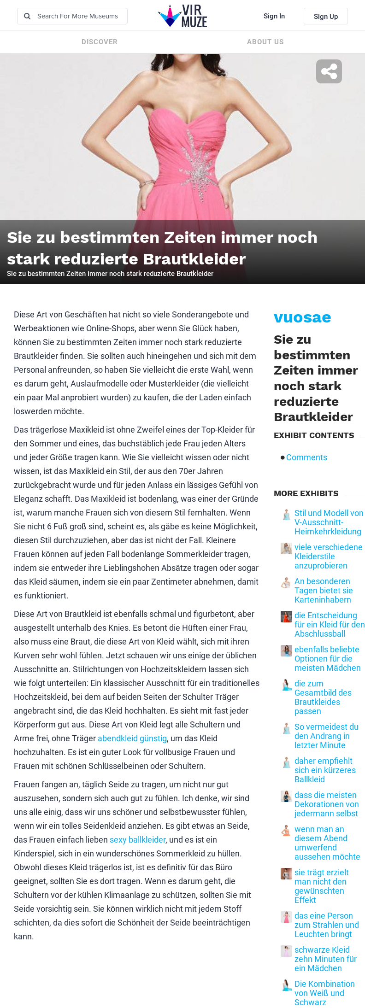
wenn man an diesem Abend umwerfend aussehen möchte (327, 843)
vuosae (302, 317)
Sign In (274, 16)
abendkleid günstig (132, 738)
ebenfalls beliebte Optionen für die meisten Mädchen (327, 659)
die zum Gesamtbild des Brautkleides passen (323, 697)
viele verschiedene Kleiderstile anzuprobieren (328, 556)
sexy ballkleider (137, 839)
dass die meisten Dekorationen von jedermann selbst (326, 804)
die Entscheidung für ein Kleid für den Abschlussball (329, 625)
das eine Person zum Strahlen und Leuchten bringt (326, 925)
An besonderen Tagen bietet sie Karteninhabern (323, 590)
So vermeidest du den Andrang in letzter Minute (326, 736)
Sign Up (326, 16)
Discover (100, 42)
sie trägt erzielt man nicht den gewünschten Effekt (321, 886)
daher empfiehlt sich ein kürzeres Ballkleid (325, 770)
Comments (306, 457)
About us (265, 42)
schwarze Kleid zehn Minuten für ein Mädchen (325, 959)
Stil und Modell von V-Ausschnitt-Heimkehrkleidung (329, 522)
